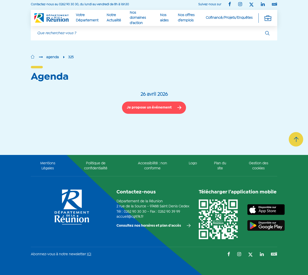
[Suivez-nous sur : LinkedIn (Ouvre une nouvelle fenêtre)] (263, 4)
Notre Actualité (114, 18)
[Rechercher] (267, 33)
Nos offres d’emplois (186, 18)
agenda (52, 57)
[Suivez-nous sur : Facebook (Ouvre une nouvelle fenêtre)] (229, 4)
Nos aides (164, 18)
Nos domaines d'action (138, 18)
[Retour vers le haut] (296, 139)
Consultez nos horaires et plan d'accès (148, 225)
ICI (89, 254)
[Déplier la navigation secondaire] (267, 18)
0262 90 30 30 (135, 211)
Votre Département (87, 18)
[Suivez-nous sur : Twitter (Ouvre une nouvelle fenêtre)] (251, 5)
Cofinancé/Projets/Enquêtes (229, 17)
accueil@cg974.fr (129, 216)
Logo (193, 163)
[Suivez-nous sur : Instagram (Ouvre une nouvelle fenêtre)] (240, 4)
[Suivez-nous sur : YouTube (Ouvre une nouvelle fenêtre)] (274, 4)
